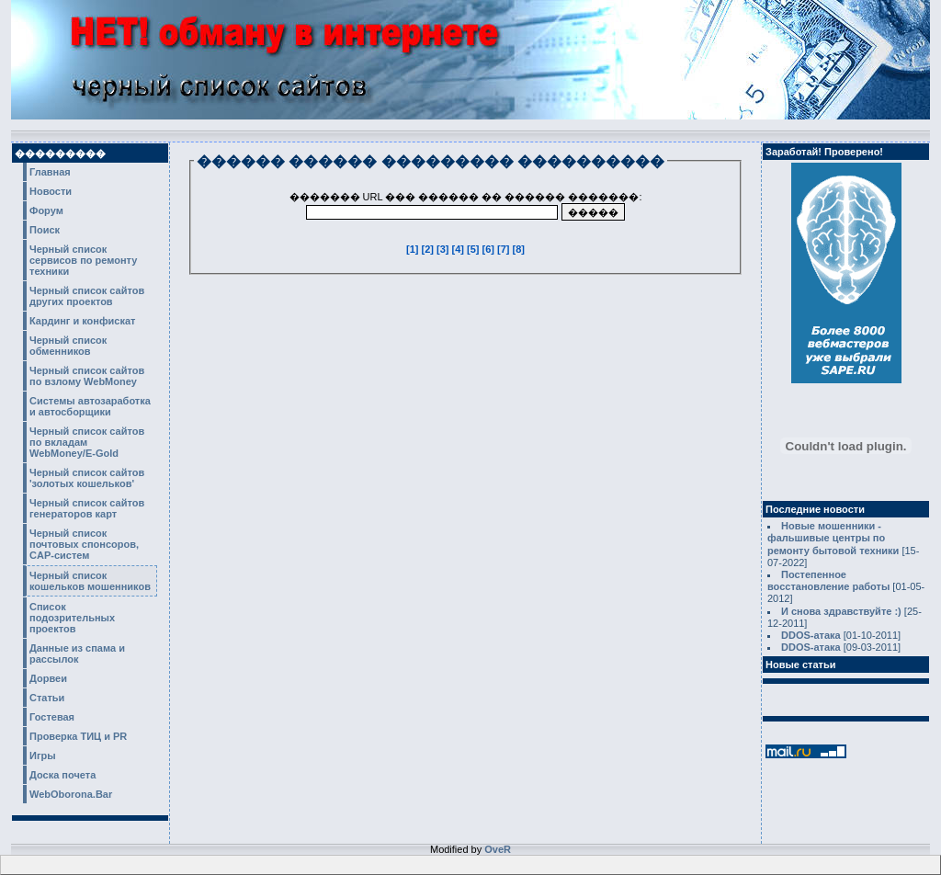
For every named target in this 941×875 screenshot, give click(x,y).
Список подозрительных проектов (72, 617)
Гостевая (51, 716)
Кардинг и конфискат (82, 320)
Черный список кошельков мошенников (90, 581)
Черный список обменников (68, 346)
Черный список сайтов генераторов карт (86, 508)
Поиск (44, 229)
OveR (497, 849)
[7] (505, 249)
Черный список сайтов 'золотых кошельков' (86, 478)
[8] (519, 249)
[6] (490, 249)
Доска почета (62, 774)
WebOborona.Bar (70, 794)
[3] (444, 249)
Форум (46, 210)
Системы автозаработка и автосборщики (90, 406)
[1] (414, 249)
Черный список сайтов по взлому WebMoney (86, 376)
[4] (460, 249)
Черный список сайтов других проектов (86, 296)
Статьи (46, 697)
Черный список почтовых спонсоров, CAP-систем (84, 544)
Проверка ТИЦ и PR (78, 736)
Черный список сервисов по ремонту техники (83, 260)
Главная (50, 171)
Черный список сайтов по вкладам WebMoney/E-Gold (86, 442)
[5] (474, 249)
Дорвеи (48, 678)
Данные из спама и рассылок (77, 653)
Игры (42, 755)
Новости (50, 191)
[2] (429, 249)
